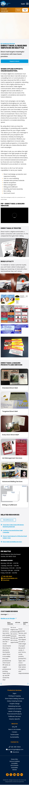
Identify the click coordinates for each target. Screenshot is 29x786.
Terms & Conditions (14, 761)
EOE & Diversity (14, 765)
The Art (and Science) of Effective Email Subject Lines (15, 537)
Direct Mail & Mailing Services (14, 698)
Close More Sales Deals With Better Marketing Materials (13, 526)
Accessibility (14, 763)
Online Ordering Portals (14, 701)
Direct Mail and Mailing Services (12, 542)
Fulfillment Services (14, 716)
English (23, 4)
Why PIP (14, 727)
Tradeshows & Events (14, 709)
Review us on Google (8, 618)
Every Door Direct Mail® (10, 435)
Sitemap (14, 769)
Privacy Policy (14, 759)
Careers (14, 732)
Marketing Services (14, 706)
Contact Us (14, 742)
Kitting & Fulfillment (9, 505)
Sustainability (14, 737)
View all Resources (8, 520)
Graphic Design (14, 704)
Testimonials (14, 734)
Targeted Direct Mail (10, 411)
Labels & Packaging (14, 711)
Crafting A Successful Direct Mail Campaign (13, 531)
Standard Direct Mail (10, 388)
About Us (14, 724)
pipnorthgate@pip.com (9, 578)
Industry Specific (14, 719)
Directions (5, 580)
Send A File (25, 10)
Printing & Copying (14, 696)
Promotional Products (14, 714)
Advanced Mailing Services (12, 481)
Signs (14, 693)
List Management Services (12, 458)
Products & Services (8, 43)
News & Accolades (14, 729)
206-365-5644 (4, 11)
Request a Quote (18, 10)
